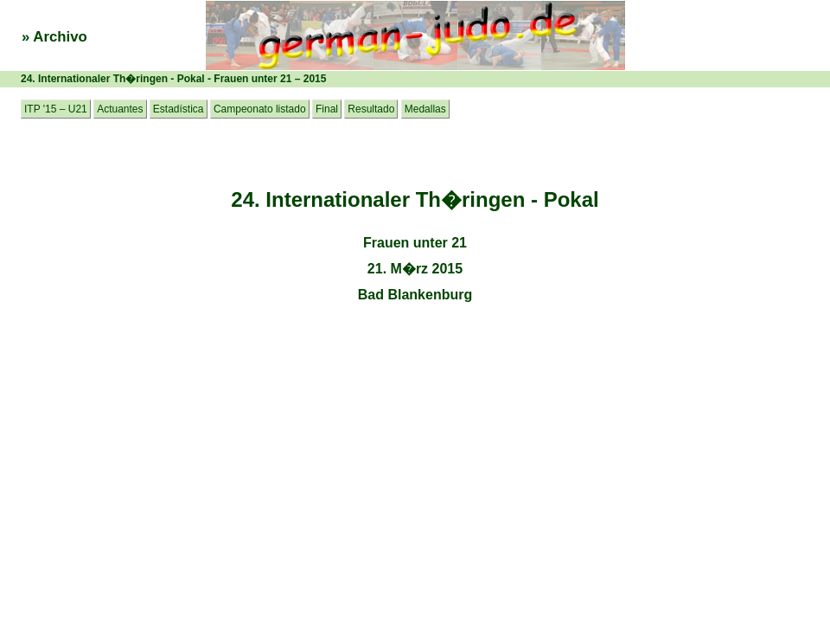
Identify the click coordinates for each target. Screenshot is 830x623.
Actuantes (120, 109)
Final (327, 109)
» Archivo (54, 37)
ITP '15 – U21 (55, 109)
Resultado (371, 109)
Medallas (425, 109)
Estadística (178, 109)
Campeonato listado (260, 109)
